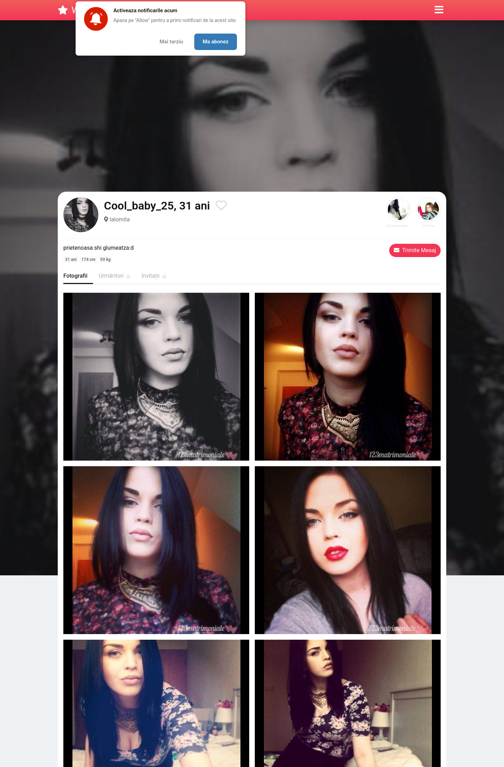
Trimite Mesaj (415, 250)
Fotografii (75, 275)
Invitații (153, 275)
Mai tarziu (171, 41)
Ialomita (120, 219)
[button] (439, 10)
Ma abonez (216, 41)
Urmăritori (114, 275)
